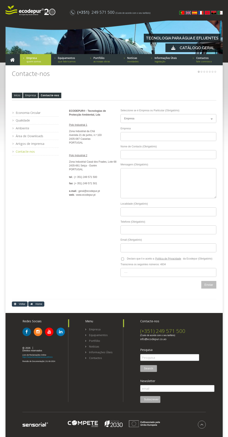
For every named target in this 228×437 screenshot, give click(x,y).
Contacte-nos (50, 95)
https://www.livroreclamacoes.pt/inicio (37, 357)
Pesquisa (146, 350)
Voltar (19, 304)
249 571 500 (93, 12)
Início (17, 95)
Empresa (30, 95)
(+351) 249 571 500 (162, 331)
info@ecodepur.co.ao (153, 339)
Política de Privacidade (168, 258)
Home (36, 304)
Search (148, 368)
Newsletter (147, 381)
